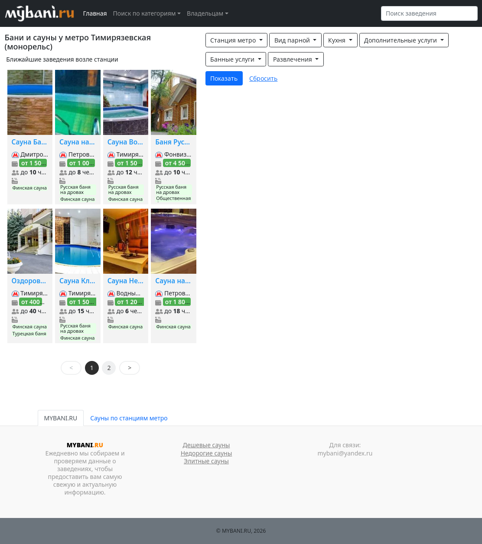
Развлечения (293, 59)
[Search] (429, 13)
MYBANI (85, 445)
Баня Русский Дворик (173, 142)
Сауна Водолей (125, 142)
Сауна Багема (30, 142)
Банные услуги (233, 59)
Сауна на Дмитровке (173, 280)
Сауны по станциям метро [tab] (128, 418)
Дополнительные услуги (401, 40)
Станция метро (233, 40)
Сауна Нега (125, 280)
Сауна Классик (77, 280)
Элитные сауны (206, 461)
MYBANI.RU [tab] (61, 418)
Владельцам (205, 13)
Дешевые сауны (206, 445)
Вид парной (293, 40)
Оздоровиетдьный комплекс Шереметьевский (30, 280)
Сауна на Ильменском (77, 142)
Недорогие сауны (206, 453)
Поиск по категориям (144, 13)
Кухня (337, 40)
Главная (95, 13)
